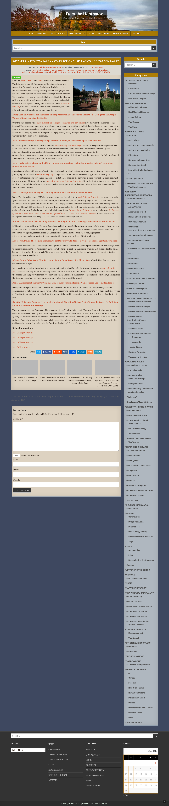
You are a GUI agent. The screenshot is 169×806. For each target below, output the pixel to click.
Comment (18, 418)
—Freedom (132, 683)
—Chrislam (132, 84)
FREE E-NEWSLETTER (77, 33)
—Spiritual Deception (136, 485)
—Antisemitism (133, 550)
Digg (72, 352)
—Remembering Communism (140, 388)
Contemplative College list (81, 210)
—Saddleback (133, 273)
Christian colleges (74, 70)
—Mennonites (133, 258)
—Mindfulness (133, 527)
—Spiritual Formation (136, 352)
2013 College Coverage (22, 342)
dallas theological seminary (34, 72)
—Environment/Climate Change (141, 94)
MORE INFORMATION (95, 775)
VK (65, 352)
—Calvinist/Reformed (136, 222)
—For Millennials (134, 370)
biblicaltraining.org (44, 174)
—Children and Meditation (138, 150)
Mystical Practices (136, 625)
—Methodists (133, 263)
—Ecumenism (133, 89)
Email (98, 352)
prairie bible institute (56, 72)
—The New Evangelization (138, 664)
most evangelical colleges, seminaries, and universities (61, 122)
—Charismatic (133, 227)
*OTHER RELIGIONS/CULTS (138, 643)
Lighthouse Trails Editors (49, 67)
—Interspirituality (134, 596)
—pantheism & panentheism (139, 606)
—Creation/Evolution (136, 450)
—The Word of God (135, 495)
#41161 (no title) (93, 785)
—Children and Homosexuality (140, 145)
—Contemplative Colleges (138, 307)
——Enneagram (135, 337)
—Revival (131, 480)
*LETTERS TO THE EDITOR (137, 570)
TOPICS (89, 780)
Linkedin (81, 352)
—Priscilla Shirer (135, 328)
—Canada (131, 678)
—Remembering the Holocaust (140, 560)
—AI (128, 673)
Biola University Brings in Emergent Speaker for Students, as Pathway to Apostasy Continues (56, 140)
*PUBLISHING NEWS (134, 656)
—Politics (131, 703)
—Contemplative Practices (139, 333)
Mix (90, 352)
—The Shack (132, 127)
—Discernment (133, 455)
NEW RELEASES (103, 33)
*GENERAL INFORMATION (137, 505)
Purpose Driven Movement (139, 439)
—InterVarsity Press (136, 198)
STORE (91, 33)
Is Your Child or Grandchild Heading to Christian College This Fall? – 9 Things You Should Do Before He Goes (64, 221)
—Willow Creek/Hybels (137, 288)
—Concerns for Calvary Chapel (141, 249)
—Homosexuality (134, 375)
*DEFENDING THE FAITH (136, 447)
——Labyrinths (135, 342)
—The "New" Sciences (137, 611)
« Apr (125, 795)
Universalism (134, 434)
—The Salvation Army (136, 187)
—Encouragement (135, 633)
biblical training (44, 70)
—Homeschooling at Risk (138, 160)
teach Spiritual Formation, (89, 197)
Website (16, 480)
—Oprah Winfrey (134, 601)
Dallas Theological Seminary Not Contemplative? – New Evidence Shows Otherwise (52, 192)
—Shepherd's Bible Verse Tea (140, 537)
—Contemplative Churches (139, 302)
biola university (58, 70)
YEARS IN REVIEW (133, 722)
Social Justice (134, 424)
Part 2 (30, 80)
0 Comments (97, 67)
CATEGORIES (42, 33)
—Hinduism (132, 646)
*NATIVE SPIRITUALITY (136, 588)
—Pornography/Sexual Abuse (140, 708)
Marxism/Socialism (136, 392)
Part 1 (23, 80)
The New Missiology (137, 429)
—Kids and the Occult (137, 165)
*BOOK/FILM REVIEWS (135, 103)
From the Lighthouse (84, 13)
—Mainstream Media (136, 698)
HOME (31, 33)
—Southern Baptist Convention (141, 278)
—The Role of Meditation (138, 621)
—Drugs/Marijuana (135, 522)
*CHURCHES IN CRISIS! (136, 203)
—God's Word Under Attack (139, 465)
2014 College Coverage (22, 337)
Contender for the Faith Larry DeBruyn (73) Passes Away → (95, 396)
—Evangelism (133, 460)
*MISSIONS (130, 575)
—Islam (130, 555)
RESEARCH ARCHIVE (58, 33)
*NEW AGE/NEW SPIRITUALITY (139, 593)
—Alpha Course (134, 207)
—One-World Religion (136, 99)
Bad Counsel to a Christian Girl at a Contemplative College (25, 379)
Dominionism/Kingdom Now (140, 235)
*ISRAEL (129, 546)
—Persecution (133, 475)
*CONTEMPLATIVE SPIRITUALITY (140, 298)
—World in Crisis (134, 713)
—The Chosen (133, 122)
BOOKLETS (91, 765)
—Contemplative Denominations (141, 312)
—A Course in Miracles (137, 107)
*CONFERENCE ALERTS (136, 293)
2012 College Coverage (22, 347)
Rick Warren (133, 442)
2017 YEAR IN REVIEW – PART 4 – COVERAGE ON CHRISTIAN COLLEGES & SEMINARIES (66, 61)
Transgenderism (135, 384)
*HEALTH (129, 513)
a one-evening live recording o (67, 145)
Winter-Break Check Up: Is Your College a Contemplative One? (52, 379)
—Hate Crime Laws (135, 688)
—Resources (132, 508)
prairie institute (74, 72)
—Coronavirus (133, 517)
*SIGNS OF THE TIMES (135, 669)
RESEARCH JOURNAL (121, 33)
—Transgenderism (135, 178)
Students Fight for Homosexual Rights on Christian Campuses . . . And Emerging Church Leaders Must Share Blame (107, 381)
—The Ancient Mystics (137, 357)
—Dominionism (134, 410)
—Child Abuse (133, 140)
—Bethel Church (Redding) (139, 217)
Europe (130, 718)
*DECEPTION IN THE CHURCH (139, 407)
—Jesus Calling (134, 117)
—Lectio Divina (135, 347)
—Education (132, 155)
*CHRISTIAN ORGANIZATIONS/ (139, 183)
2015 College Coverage (22, 332)
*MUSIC (128, 583)
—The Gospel (133, 638)
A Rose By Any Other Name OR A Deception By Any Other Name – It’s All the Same (51, 260)
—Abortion (131, 135)
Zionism (130, 565)
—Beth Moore (134, 323)
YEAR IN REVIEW (103, 72)
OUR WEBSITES (93, 755)
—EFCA (130, 253)
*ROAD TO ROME (133, 661)
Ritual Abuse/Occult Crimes (139, 402)
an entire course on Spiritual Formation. (65, 181)
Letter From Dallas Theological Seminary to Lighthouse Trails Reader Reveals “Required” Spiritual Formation (64, 240)
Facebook (47, 352)
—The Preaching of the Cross (140, 490)
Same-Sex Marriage (136, 379)
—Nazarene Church (135, 268)
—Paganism (132, 651)
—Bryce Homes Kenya (137, 578)
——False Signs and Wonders (141, 230)
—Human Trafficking (136, 693)
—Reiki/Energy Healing (137, 532)
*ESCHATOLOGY (133, 500)
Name (16, 459)
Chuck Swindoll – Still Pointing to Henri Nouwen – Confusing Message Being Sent (80, 380)
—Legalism (132, 470)
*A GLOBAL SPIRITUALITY (137, 80)
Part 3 (40, 80)
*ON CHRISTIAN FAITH (135, 629)
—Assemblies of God (136, 212)
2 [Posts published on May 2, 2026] (155, 763)
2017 (34, 70)
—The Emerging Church (138, 420)
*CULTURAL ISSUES (134, 362)
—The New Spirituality (137, 616)
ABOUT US (136, 33)
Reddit (57, 352)
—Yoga (130, 542)
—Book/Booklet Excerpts (138, 112)
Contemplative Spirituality (95, 70)
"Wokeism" (132, 397)
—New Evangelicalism (137, 415)
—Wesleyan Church (136, 283)
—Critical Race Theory (137, 365)
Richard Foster (89, 72)
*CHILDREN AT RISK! (135, 132)
